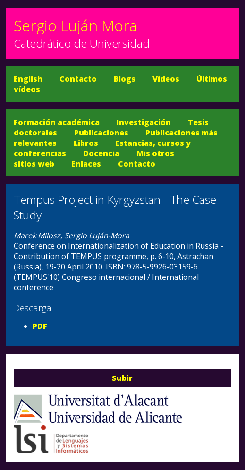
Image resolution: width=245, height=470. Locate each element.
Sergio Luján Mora (75, 25)
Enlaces (86, 164)
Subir (122, 378)
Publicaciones (101, 132)
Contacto (78, 79)
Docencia (101, 153)
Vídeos (165, 79)
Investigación (144, 122)
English (28, 79)
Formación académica (57, 122)
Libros (86, 143)
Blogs (124, 79)
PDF (40, 326)
